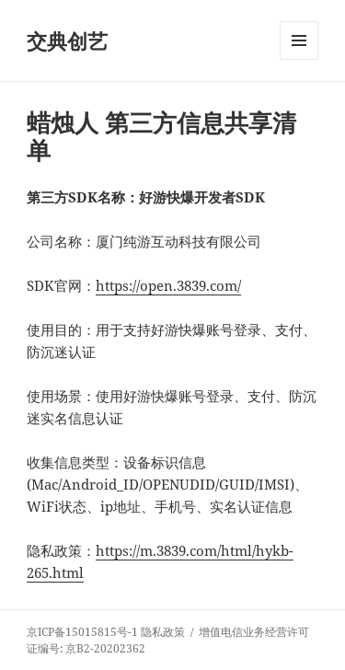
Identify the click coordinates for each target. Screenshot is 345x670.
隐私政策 (163, 632)
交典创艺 (67, 40)
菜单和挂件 (299, 59)
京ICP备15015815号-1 (82, 632)
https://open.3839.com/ (168, 285)
